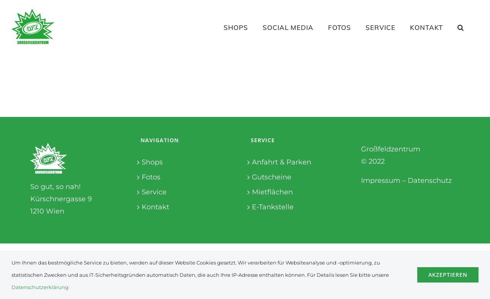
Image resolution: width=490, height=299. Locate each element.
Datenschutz (430, 180)
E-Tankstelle (273, 207)
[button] (460, 27)
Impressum (380, 180)
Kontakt (155, 207)
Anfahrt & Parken (281, 162)
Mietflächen (272, 192)
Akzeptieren (447, 274)
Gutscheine (271, 177)
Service (154, 192)
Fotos (151, 177)
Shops (152, 162)
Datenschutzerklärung (40, 287)
